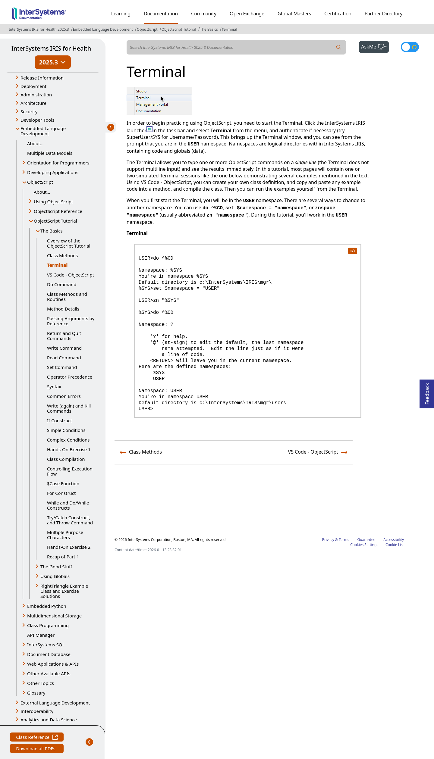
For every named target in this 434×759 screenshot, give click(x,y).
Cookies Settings (364, 545)
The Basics (209, 29)
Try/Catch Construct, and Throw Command (70, 520)
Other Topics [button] (40, 683)
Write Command (64, 348)
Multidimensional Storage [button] (54, 616)
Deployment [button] (33, 86)
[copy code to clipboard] (352, 250)
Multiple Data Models (49, 153)
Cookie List (394, 544)
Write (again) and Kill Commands (69, 408)
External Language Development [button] (55, 703)
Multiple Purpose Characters (65, 534)
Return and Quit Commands (64, 335)
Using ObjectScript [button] (53, 201)
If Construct (59, 420)
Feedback (427, 392)
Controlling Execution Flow (70, 471)
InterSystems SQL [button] (45, 645)
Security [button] (28, 111)
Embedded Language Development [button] (43, 130)
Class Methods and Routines (67, 296)
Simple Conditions (66, 430)
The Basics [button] (51, 231)
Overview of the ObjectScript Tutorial (68, 243)
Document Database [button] (49, 654)
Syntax (54, 386)
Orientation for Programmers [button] (58, 163)
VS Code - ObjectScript (70, 275)
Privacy (328, 539)
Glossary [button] (36, 693)
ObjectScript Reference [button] (58, 211)
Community (203, 14)
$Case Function (63, 483)
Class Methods (62, 255)
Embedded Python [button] (46, 606)
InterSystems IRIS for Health (51, 48)
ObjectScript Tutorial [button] (55, 221)
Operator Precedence (69, 377)
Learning (121, 14)
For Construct (61, 493)
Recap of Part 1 (63, 557)
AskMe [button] (375, 46)
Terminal (229, 29)
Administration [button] (36, 95)
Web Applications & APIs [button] (53, 664)
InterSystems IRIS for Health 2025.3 (39, 29)
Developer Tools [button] (37, 120)
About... (35, 143)
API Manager (41, 635)
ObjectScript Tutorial (179, 29)
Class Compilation (66, 459)
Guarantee (366, 539)
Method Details (63, 309)
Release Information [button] (42, 78)
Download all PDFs (36, 749)
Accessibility (393, 539)
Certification (337, 14)
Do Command (61, 284)
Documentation (161, 14)
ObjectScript (147, 29)
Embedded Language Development (103, 29)
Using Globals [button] (55, 576)
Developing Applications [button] (52, 172)
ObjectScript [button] (40, 182)
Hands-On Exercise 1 (68, 449)
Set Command (62, 367)
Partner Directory (384, 14)
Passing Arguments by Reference (70, 320)
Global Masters (294, 14)
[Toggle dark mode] (410, 47)
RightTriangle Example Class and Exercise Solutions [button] (64, 591)
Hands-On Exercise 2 (68, 547)
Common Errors (64, 396)
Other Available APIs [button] (48, 673)
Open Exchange (247, 14)
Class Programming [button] (48, 625)
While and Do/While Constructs (68, 505)
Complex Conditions (68, 440)
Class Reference (37, 738)
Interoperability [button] (36, 711)
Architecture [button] (33, 103)
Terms (344, 539)
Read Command (64, 358)
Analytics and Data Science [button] (48, 720)
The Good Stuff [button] (56, 567)
